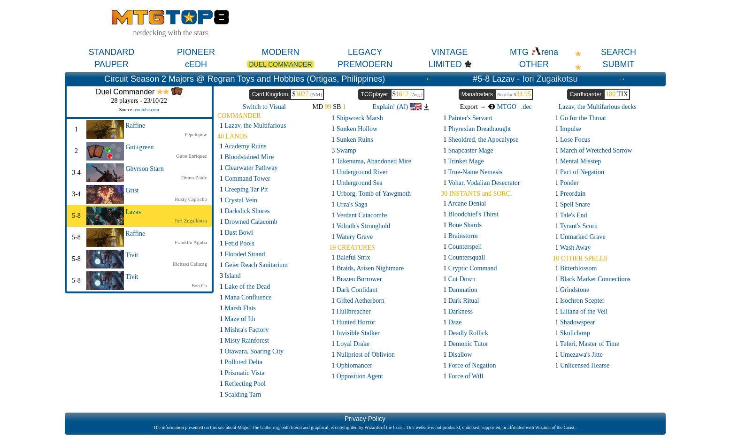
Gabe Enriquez (191, 156)
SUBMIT (618, 64)
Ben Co (199, 285)
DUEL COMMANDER (280, 64)
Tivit (132, 255)
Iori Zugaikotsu (549, 79)
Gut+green (140, 147)
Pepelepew (195, 134)
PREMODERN (365, 64)
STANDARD (112, 52)
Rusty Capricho (191, 199)
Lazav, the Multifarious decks (598, 106)
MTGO (502, 106)
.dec (526, 106)
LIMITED (445, 64)
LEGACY (365, 52)
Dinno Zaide (194, 177)
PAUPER (111, 64)
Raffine (136, 125)
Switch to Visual (264, 106)
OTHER (534, 64)
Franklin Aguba (191, 242)
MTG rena (534, 52)
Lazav (134, 211)
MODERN (281, 52)
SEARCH (618, 52)
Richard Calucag (189, 264)
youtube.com (147, 109)
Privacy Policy (365, 418)
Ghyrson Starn (145, 168)
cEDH (196, 64)
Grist (132, 190)
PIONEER (196, 52)
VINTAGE (449, 52)
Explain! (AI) (396, 106)
